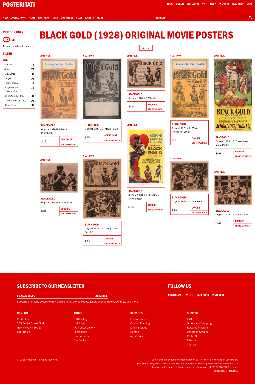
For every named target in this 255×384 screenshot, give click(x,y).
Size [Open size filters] (5, 59)
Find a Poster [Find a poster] (138, 319)
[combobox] (204, 18)
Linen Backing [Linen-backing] (138, 327)
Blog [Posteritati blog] (170, 3)
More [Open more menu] (100, 17)
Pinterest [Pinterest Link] (218, 295)
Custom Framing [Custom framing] (140, 323)
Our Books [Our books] (80, 340)
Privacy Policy (230, 359)
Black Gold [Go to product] (48, 125)
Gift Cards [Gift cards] (193, 3)
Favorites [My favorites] (238, 3)
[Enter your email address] (62, 296)
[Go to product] (59, 88)
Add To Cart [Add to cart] (67, 139)
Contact (191, 344)
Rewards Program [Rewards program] (197, 327)
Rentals (134, 331)
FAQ (189, 319)
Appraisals (136, 336)
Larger (7, 78)
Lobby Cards (11, 82)
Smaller (8, 64)
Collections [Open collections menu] (18, 17)
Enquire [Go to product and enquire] (152, 104)
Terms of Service (209, 359)
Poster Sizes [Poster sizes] (194, 336)
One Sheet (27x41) (14, 95)
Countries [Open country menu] (67, 17)
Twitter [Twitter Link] (189, 295)
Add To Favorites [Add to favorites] (68, 144)
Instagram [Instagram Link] (174, 295)
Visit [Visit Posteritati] (204, 3)
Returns (191, 340)
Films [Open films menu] (32, 17)
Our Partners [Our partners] (81, 336)
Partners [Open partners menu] (44, 17)
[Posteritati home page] (19, 4)
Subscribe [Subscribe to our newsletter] (101, 296)
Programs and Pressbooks (11, 89)
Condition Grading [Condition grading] (198, 331)
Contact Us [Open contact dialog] (23, 331)
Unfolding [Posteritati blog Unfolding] (79, 323)
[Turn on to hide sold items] (6, 39)
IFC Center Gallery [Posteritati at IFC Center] (84, 327)
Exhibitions (80, 331)
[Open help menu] (213, 3)
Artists (89, 17)
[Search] (250, 17)
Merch (179, 3)
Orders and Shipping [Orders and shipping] (199, 323)
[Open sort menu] (146, 48)
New (5, 17)
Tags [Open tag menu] (55, 17)
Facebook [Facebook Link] (203, 295)
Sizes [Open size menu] (79, 17)
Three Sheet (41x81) (15, 100)
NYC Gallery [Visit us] (80, 319)
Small (7, 69)
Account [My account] (224, 3)
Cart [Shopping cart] (249, 3)
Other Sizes (10, 105)
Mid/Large (9, 73)
